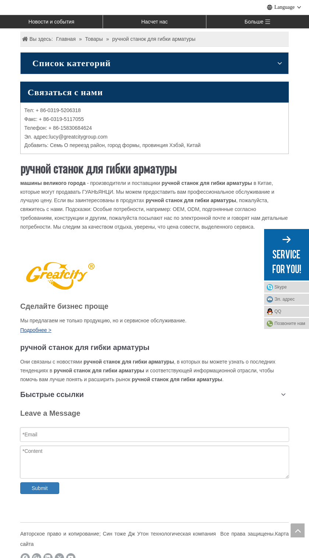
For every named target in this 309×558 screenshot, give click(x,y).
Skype (280, 287)
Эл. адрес (284, 299)
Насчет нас (154, 22)
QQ (277, 311)
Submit (40, 488)
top (298, 530)
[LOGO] (59, 274)
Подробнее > (36, 330)
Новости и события (51, 22)
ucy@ (57, 137)
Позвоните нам (289, 323)
